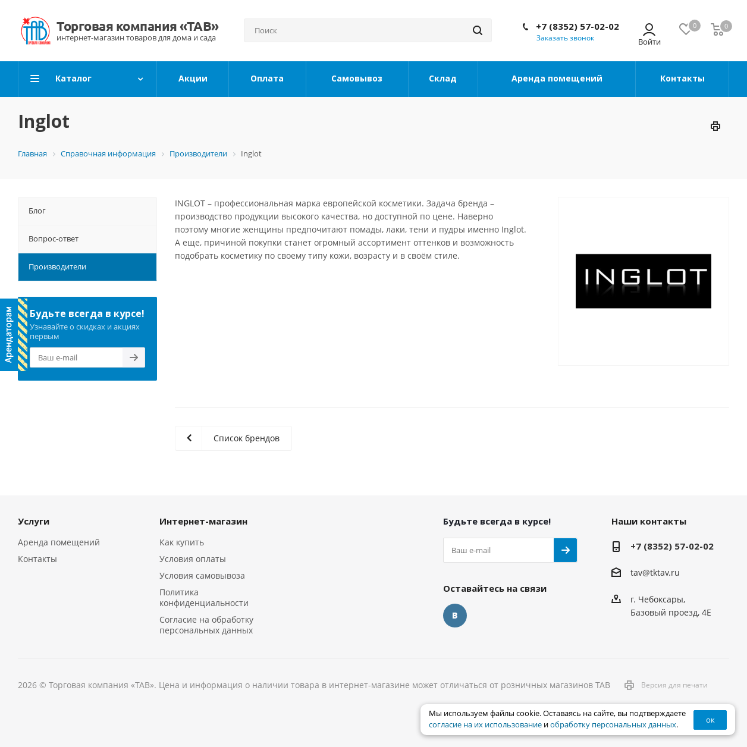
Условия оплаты (192, 558)
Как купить (181, 542)
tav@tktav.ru (655, 573)
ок (710, 719)
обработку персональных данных (613, 725)
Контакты (37, 558)
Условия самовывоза (202, 575)
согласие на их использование (485, 725)
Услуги (33, 521)
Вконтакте (455, 615)
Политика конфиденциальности (204, 597)
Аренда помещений (59, 542)
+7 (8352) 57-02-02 (577, 26)
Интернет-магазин (203, 521)
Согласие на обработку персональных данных (206, 625)
